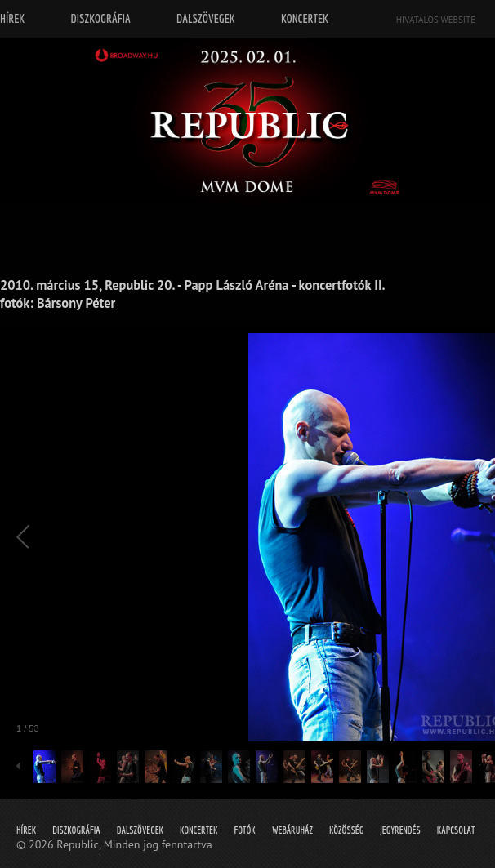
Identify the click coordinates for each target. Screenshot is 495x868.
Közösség (346, 830)
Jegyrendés (400, 830)
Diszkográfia (76, 830)
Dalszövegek (140, 830)
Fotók (245, 830)
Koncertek (198, 830)
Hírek (26, 830)
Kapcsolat (456, 830)
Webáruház (292, 830)
